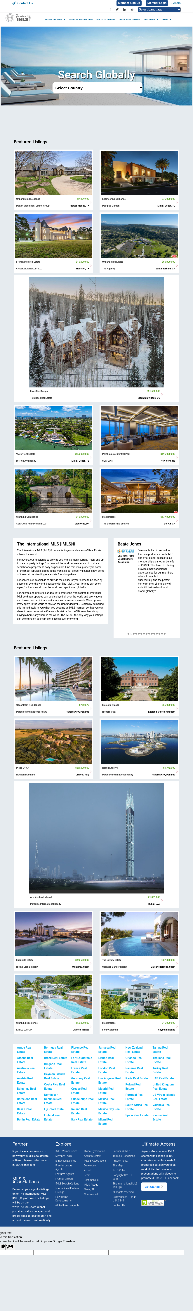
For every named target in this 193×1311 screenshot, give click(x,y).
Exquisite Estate (24, 960)
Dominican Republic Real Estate (53, 1099)
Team (87, 1175)
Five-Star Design (39, 391)
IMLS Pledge (91, 1184)
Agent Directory (92, 1155)
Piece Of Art (22, 767)
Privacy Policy (120, 1160)
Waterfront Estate (25, 454)
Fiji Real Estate (54, 1109)
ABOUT (165, 20)
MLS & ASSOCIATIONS (105, 20)
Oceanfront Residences (28, 705)
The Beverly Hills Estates (115, 523)
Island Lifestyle (110, 767)
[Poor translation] (10, 1247)
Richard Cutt (108, 711)
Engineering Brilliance (114, 199)
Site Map (118, 1165)
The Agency (108, 268)
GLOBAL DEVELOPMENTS (129, 20)
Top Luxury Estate (111, 960)
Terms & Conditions (124, 1155)
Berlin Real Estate (28, 1119)
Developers (90, 1165)
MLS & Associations (95, 1160)
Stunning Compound (27, 516)
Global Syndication (94, 1151)
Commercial (91, 1194)
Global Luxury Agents (67, 1205)
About (87, 1170)
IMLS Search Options (67, 1183)
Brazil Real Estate (55, 1058)
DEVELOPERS (149, 20)
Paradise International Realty (31, 711)
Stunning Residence (27, 1022)
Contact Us (22, 3)
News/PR (89, 1189)
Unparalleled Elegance (28, 199)
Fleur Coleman (110, 1029)
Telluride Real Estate (41, 397)
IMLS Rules (119, 1170)
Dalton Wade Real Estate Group (33, 205)
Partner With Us (121, 1151)
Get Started (154, 1186)
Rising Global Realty (27, 966)
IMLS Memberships (66, 1151)
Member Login (157, 3)
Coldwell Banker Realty (114, 966)
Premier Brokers (64, 1178)
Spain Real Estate (137, 1115)
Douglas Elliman (110, 205)
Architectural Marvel (41, 897)
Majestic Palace (110, 705)
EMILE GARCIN (24, 1029)
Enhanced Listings (65, 1160)
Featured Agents (64, 1174)
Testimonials (91, 1179)
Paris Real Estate (137, 1078)
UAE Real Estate (163, 1078)
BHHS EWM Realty (26, 460)
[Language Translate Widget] (159, 9)
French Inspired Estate (28, 261)
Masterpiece (109, 516)
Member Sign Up (129, 3)
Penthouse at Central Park (116, 454)
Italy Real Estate (81, 1119)
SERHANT (107, 460)
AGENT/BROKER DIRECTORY (81, 20)
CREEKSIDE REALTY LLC (29, 268)
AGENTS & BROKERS (53, 20)
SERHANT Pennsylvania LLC (31, 523)
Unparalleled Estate (112, 261)
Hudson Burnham (25, 774)
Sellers (175, 3)
